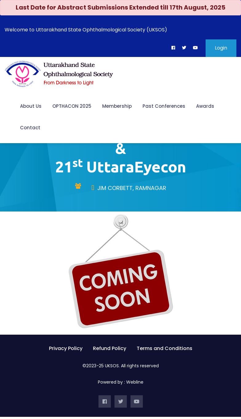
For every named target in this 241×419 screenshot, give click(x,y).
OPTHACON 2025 (71, 106)
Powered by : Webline (120, 384)
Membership (117, 106)
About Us (31, 106)
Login (221, 47)
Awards (205, 106)
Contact (30, 127)
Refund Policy (109, 350)
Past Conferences (164, 106)
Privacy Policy (65, 350)
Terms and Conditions (164, 350)
